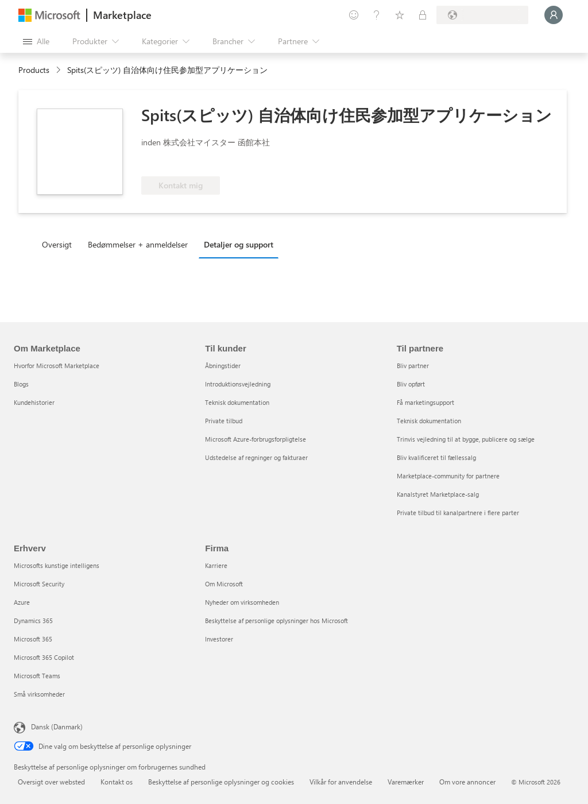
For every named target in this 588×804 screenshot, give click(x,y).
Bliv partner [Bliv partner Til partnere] (413, 365)
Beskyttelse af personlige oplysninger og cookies (221, 781)
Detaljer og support (238, 244)
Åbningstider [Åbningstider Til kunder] (223, 365)
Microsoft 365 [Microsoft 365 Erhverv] (33, 639)
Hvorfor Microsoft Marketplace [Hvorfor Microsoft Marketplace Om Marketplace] (56, 365)
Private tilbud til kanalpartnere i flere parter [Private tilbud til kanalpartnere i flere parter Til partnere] (458, 512)
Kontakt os (116, 781)
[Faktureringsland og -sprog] (482, 15)
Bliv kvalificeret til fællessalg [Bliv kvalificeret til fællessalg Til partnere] (436, 457)
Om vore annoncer (467, 781)
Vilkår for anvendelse (341, 781)
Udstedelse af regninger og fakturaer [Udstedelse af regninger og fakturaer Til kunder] (256, 457)
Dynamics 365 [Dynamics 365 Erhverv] (33, 620)
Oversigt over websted (51, 781)
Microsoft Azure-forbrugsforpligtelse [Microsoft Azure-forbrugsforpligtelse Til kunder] (255, 439)
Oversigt (57, 244)
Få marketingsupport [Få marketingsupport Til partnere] (425, 402)
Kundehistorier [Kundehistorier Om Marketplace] (34, 402)
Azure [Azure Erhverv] (22, 602)
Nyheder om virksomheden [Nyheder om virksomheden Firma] (242, 602)
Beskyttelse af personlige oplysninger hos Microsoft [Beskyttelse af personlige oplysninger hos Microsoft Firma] (276, 620)
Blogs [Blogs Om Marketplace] (21, 384)
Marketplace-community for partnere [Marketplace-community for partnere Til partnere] (448, 475)
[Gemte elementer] (399, 15)
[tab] (60, 244)
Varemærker (406, 781)
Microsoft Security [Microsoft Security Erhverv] (39, 583)
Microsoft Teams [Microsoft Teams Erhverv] (37, 675)
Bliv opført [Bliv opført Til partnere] (411, 384)
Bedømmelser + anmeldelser (138, 244)
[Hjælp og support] (377, 15)
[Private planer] (422, 15)
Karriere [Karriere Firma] (216, 565)
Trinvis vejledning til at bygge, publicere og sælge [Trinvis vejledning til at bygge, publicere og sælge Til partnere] (466, 439)
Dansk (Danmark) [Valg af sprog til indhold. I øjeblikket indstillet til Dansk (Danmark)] (57, 726)
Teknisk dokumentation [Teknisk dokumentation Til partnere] (429, 420)
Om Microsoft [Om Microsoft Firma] (224, 583)
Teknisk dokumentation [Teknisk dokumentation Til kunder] (237, 402)
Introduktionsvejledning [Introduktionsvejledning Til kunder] (237, 384)
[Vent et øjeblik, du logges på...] (553, 15)
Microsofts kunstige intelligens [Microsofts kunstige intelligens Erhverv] (56, 565)
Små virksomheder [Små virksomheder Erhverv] (39, 694)
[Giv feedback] (354, 15)
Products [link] (33, 69)
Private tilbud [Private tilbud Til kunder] (223, 420)
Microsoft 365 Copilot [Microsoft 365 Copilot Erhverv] (44, 657)
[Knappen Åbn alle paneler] (36, 41)
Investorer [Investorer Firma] (219, 639)
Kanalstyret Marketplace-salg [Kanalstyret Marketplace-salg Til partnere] (438, 494)
